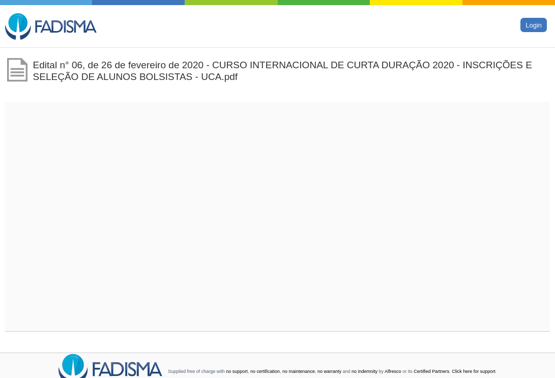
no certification (265, 371)
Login (533, 25)
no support (237, 371)
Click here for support (473, 371)
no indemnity (364, 371)
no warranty (329, 371)
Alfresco (393, 371)
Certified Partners (431, 371)
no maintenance (298, 371)
